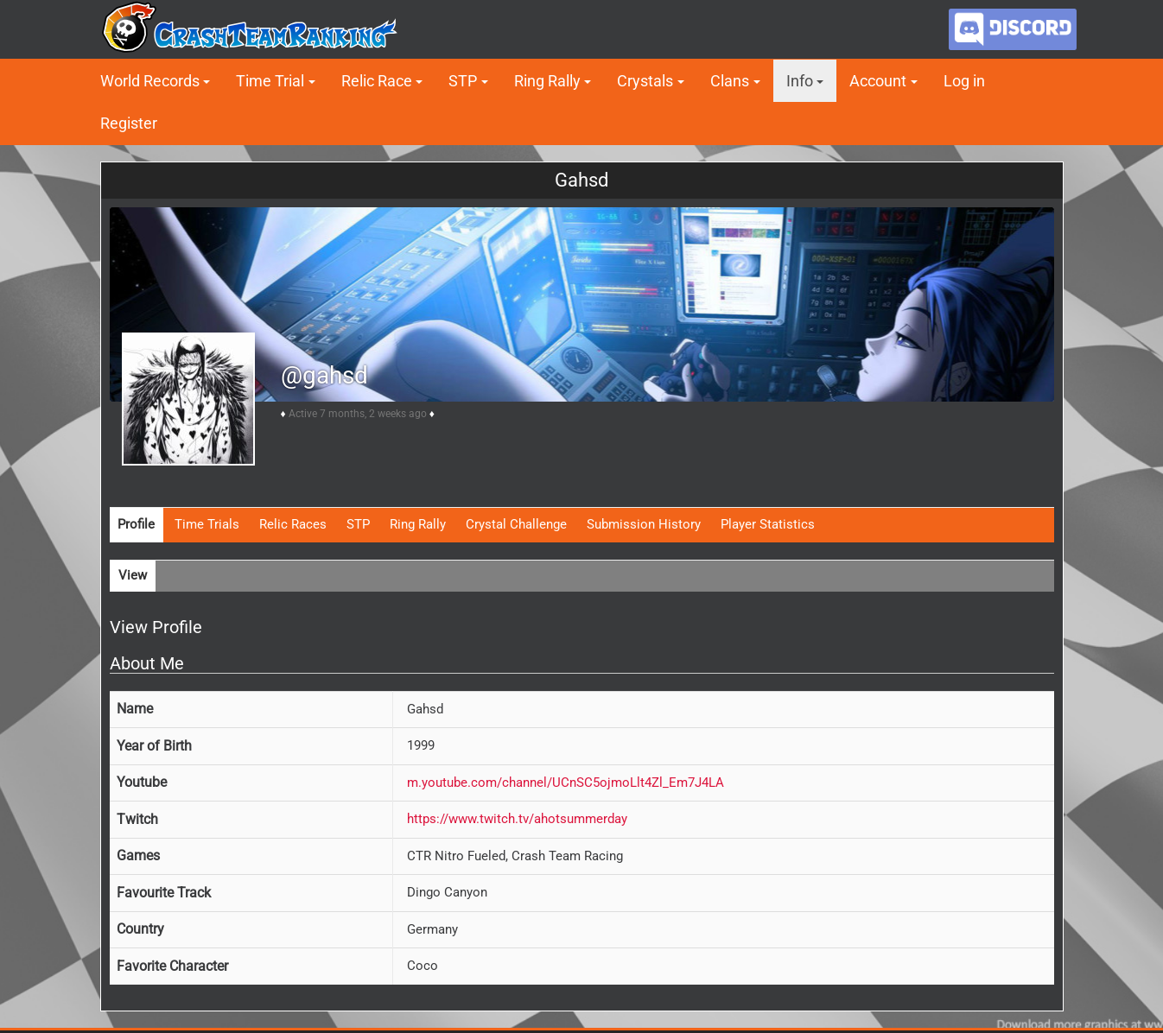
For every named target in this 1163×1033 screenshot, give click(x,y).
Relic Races (293, 524)
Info (799, 81)
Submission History (644, 524)
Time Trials (207, 524)
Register (128, 123)
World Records (150, 81)
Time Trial (270, 81)
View (132, 575)
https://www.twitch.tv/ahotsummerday (517, 819)
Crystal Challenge (516, 524)
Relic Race (376, 81)
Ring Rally (547, 81)
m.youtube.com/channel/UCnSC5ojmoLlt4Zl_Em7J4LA (565, 782)
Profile (136, 524)
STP (462, 81)
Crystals (645, 81)
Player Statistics (768, 524)
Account (877, 81)
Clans (729, 81)
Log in (964, 81)
